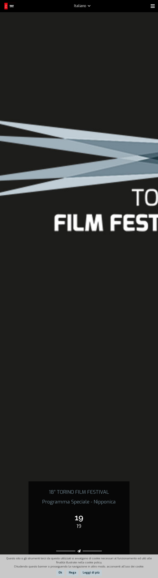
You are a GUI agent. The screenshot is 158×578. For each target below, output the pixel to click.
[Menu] (152, 6)
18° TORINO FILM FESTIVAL (79, 492)
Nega (72, 573)
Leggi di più (91, 573)
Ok (60, 573)
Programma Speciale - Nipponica (79, 502)
